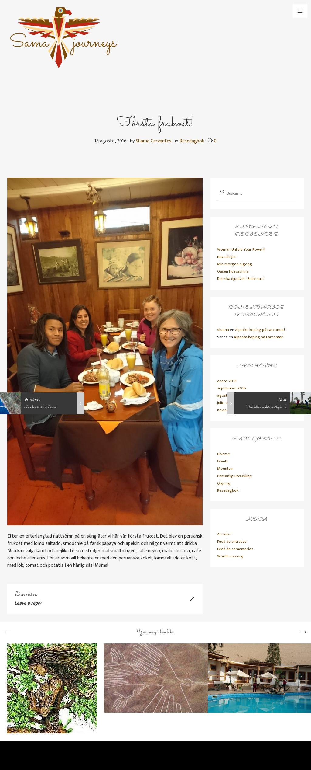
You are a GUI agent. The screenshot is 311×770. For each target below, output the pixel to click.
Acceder (224, 534)
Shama (223, 329)
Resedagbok (191, 141)
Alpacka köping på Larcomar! (260, 329)
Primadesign (72, 757)
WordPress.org (230, 556)
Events (222, 461)
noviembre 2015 (231, 410)
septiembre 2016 (231, 388)
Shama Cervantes (153, 141)
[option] (52, 688)
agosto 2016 (228, 395)
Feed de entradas (232, 541)
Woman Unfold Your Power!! (241, 249)
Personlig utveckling (234, 475)
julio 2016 (225, 402)
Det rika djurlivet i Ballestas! (240, 278)
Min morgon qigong (234, 264)
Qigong (223, 483)
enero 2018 (227, 381)
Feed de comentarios (235, 548)
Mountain (225, 468)
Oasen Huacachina (233, 271)
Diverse (223, 454)
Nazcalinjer (226, 256)
